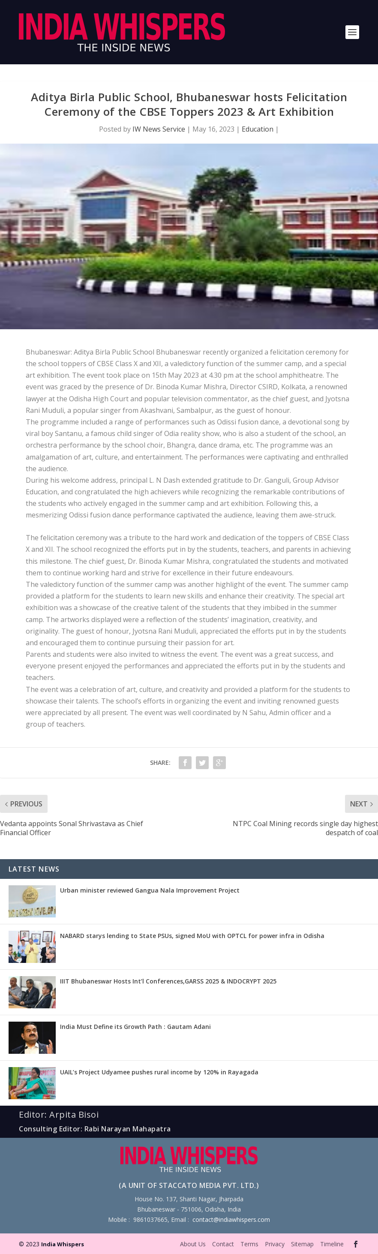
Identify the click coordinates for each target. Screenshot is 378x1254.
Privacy (275, 1244)
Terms (249, 1244)
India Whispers (62, 1244)
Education (257, 129)
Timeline (332, 1244)
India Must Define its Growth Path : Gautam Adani (135, 1026)
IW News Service (158, 129)
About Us (193, 1244)
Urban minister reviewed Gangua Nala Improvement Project (150, 890)
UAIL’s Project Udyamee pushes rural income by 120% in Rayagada (159, 1072)
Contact (223, 1244)
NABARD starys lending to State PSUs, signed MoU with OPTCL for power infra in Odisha (192, 936)
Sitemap (302, 1244)
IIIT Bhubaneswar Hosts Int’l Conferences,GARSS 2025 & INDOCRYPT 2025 (168, 981)
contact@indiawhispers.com (231, 1219)
